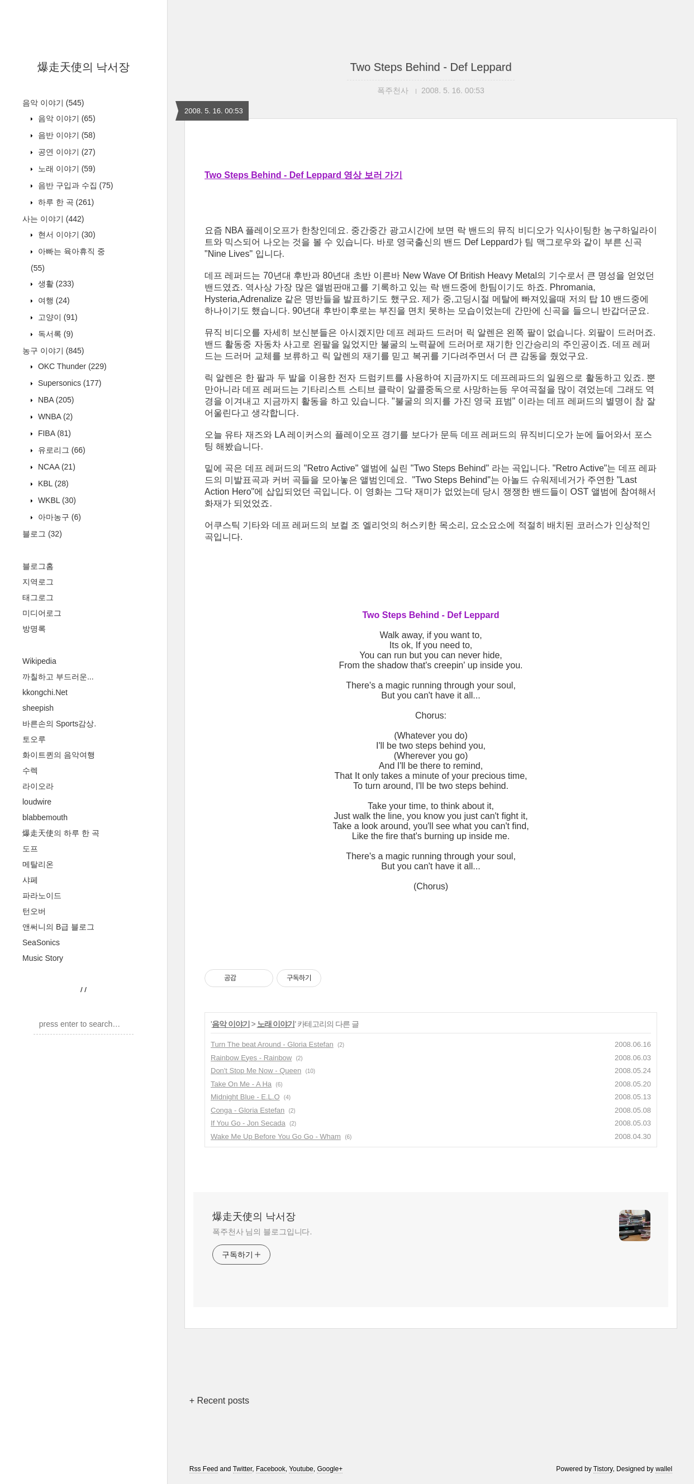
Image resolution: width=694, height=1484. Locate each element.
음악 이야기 (53, 102)
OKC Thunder (71, 366)
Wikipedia (39, 661)
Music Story (42, 958)
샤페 (30, 879)
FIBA (53, 433)
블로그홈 (38, 566)
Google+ (330, 1469)
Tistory (603, 1469)
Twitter (243, 1469)
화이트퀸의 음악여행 (58, 754)
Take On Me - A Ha (241, 1084)
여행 (53, 300)
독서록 (54, 333)
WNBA (54, 416)
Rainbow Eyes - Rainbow (251, 1058)
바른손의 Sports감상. (59, 723)
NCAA (55, 466)
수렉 (30, 770)
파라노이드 (41, 895)
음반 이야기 (66, 135)
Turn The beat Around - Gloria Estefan (272, 1044)
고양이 (57, 317)
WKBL (56, 500)
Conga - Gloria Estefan (247, 1110)
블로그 (42, 533)
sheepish (38, 707)
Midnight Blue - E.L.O (245, 1097)
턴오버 (34, 911)
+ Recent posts (219, 1400)
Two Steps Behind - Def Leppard (430, 67)
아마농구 (58, 517)
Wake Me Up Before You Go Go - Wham (276, 1136)
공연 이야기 (66, 151)
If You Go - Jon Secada (248, 1123)
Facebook (271, 1469)
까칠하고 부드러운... (58, 676)
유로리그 (60, 450)
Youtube (301, 1469)
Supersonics (69, 383)
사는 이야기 (53, 218)
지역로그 (38, 581)
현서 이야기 (66, 234)
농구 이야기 (53, 350)
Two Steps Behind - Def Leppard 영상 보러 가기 (303, 175)
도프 (30, 848)
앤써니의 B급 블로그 (58, 926)
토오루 (34, 739)
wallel (663, 1469)
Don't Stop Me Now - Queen (256, 1070)
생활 (55, 283)
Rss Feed (203, 1469)
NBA (55, 399)
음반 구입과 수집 (74, 185)
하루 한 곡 (65, 202)
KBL (52, 483)
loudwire (36, 801)
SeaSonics (41, 942)
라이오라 (38, 786)
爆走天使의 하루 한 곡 (60, 833)
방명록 (34, 628)
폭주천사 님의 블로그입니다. (262, 1231)
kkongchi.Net (45, 692)
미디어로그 (41, 613)
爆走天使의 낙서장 (83, 67)
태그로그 (38, 597)
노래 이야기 (66, 168)
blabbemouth (45, 817)
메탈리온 (38, 864)
